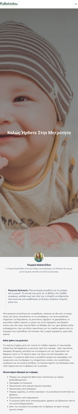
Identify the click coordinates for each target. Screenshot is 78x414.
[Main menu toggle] (76, 4)
